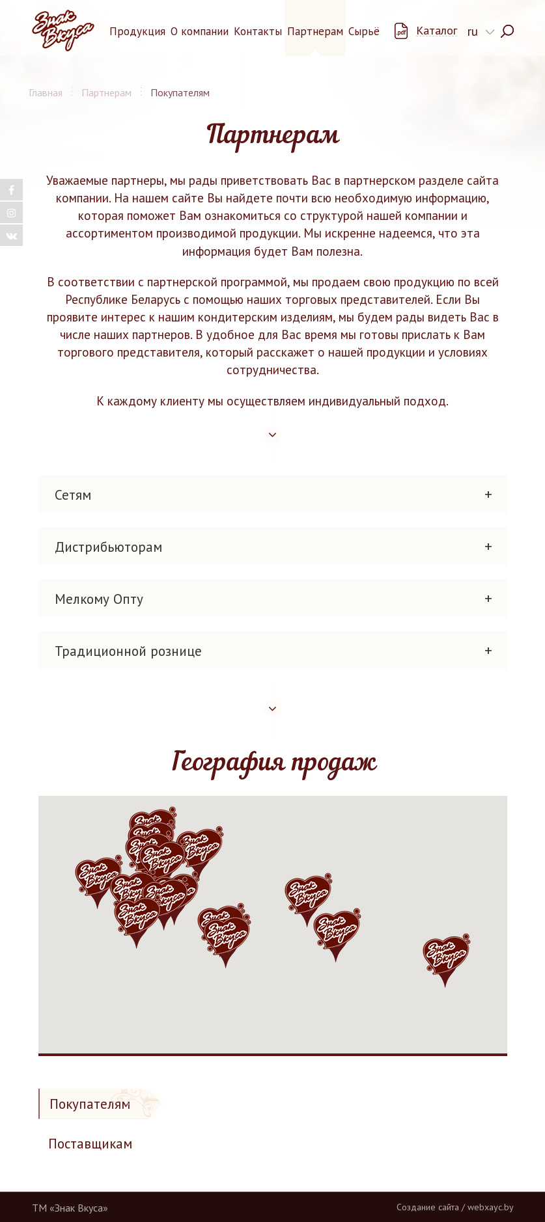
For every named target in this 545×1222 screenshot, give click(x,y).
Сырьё (364, 31)
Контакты (258, 31)
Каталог (436, 30)
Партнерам (315, 31)
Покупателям (89, 1104)
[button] (163, 865)
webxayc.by (491, 1207)
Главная (46, 92)
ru (473, 31)
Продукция (137, 31)
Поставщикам (90, 1143)
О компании (200, 31)
